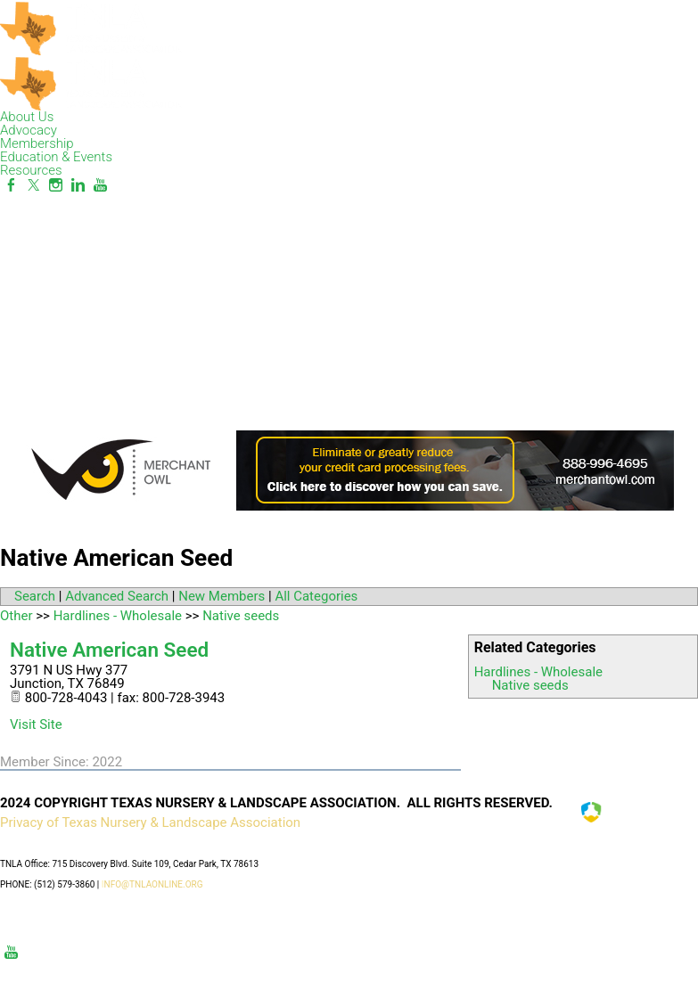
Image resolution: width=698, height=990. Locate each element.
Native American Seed (109, 649)
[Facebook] (11, 185)
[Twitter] (33, 185)
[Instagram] (55, 185)
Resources (31, 170)
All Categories (316, 596)
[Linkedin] (78, 185)
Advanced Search (116, 596)
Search (34, 596)
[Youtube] (100, 185)
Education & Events (56, 157)
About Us (26, 117)
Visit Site (36, 724)
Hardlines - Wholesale (538, 672)
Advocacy (28, 130)
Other (16, 616)
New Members (221, 596)
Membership (37, 143)
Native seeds (530, 685)
